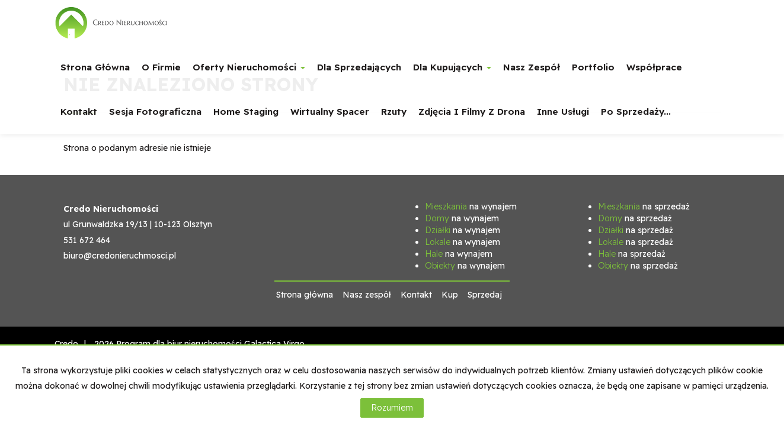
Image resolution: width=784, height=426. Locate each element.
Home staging (246, 111)
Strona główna (95, 67)
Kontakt (78, 111)
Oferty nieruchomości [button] (249, 67)
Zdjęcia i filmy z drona (471, 111)
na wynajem (471, 206)
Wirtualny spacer (329, 111)
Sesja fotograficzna (155, 111)
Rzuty (394, 111)
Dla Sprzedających (359, 67)
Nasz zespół (531, 67)
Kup (449, 294)
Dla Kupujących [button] (452, 67)
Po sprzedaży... (636, 111)
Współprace (654, 67)
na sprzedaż (644, 206)
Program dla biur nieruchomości (180, 343)
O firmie (161, 67)
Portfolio (593, 67)
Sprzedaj (485, 294)
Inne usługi (563, 111)
